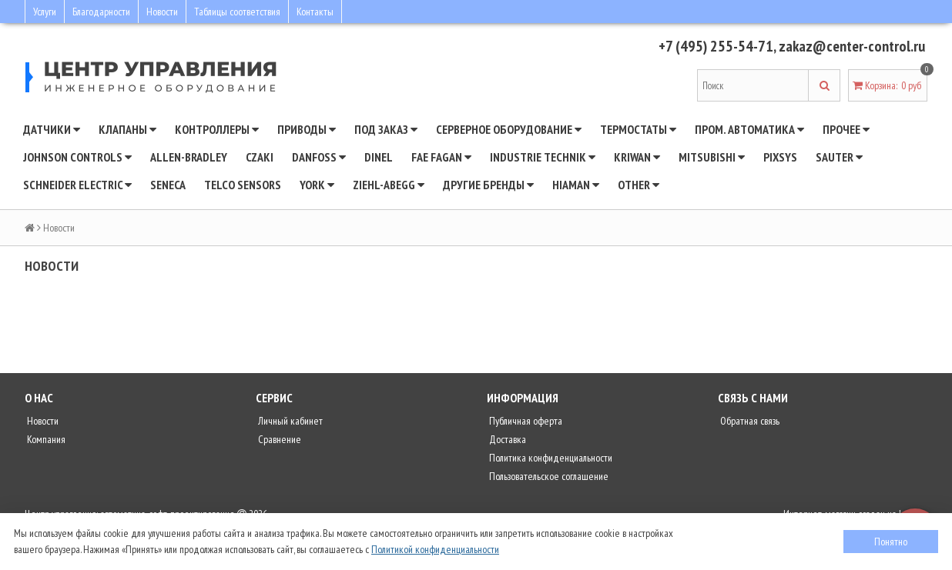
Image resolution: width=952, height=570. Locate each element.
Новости (162, 11)
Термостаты (638, 129)
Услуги (44, 11)
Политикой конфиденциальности (435, 549)
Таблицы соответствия (237, 11)
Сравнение (278, 439)
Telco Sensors (242, 184)
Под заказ (385, 129)
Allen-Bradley (188, 157)
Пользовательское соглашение (547, 476)
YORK (317, 184)
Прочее (846, 129)
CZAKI (259, 157)
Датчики (51, 129)
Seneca (168, 184)
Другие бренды (488, 184)
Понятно (890, 541)
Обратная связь (748, 421)
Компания (45, 439)
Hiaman (575, 184)
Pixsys (780, 157)
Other (638, 184)
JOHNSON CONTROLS (77, 157)
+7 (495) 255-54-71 (716, 46)
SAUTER (839, 157)
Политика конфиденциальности (549, 458)
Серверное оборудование (509, 129)
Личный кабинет (289, 421)
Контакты (315, 11)
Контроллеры (217, 129)
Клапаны (127, 129)
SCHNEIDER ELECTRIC (77, 184)
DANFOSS (319, 157)
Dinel (378, 157)
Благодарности (101, 11)
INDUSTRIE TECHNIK (542, 157)
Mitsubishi (712, 157)
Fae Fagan (441, 157)
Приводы (306, 129)
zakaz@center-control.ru (852, 46)
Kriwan (637, 157)
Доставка (506, 439)
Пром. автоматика (749, 129)
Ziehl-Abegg (388, 184)
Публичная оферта (524, 421)
